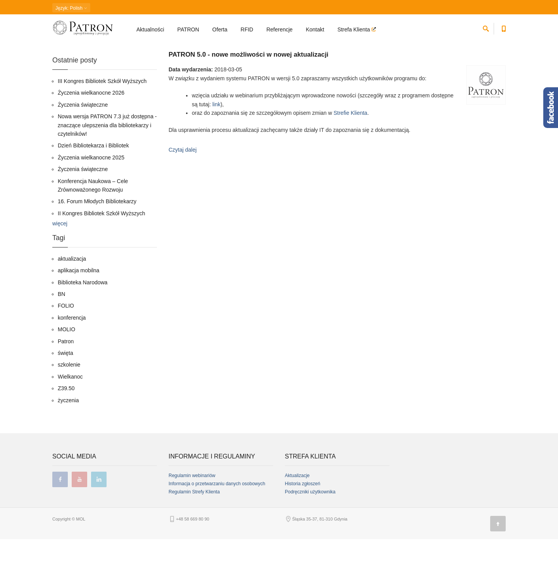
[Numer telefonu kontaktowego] (504, 27)
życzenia (68, 437)
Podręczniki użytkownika (310, 528)
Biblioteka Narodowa (82, 319)
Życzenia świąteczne (83, 141)
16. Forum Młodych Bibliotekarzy (97, 238)
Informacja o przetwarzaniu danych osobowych (217, 520)
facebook (60, 516)
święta (65, 390)
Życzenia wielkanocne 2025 (91, 194)
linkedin (99, 516)
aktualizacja (72, 295)
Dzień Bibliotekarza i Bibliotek (93, 183)
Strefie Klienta (350, 150)
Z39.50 (66, 425)
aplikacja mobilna (78, 307)
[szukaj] (486, 27)
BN (61, 331)
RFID (247, 29)
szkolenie (69, 402)
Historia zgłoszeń (302, 520)
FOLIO (66, 343)
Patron (66, 378)
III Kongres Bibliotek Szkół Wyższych (102, 118)
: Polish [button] (71, 8)
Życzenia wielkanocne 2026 (91, 130)
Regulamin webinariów (192, 512)
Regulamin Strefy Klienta (194, 528)
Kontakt (315, 29)
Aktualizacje (297, 512)
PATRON (188, 29)
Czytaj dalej (182, 186)
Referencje (279, 29)
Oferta (219, 29)
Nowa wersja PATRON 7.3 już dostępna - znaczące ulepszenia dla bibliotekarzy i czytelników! (107, 162)
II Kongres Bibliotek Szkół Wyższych (101, 250)
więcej (59, 260)
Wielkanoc (70, 413)
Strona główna (65, 48)
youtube (79, 516)
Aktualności (150, 29)
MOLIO (66, 366)
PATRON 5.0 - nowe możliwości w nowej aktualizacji (248, 91)
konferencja (72, 354)
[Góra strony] (498, 560)
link (216, 141)
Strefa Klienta (355, 29)
